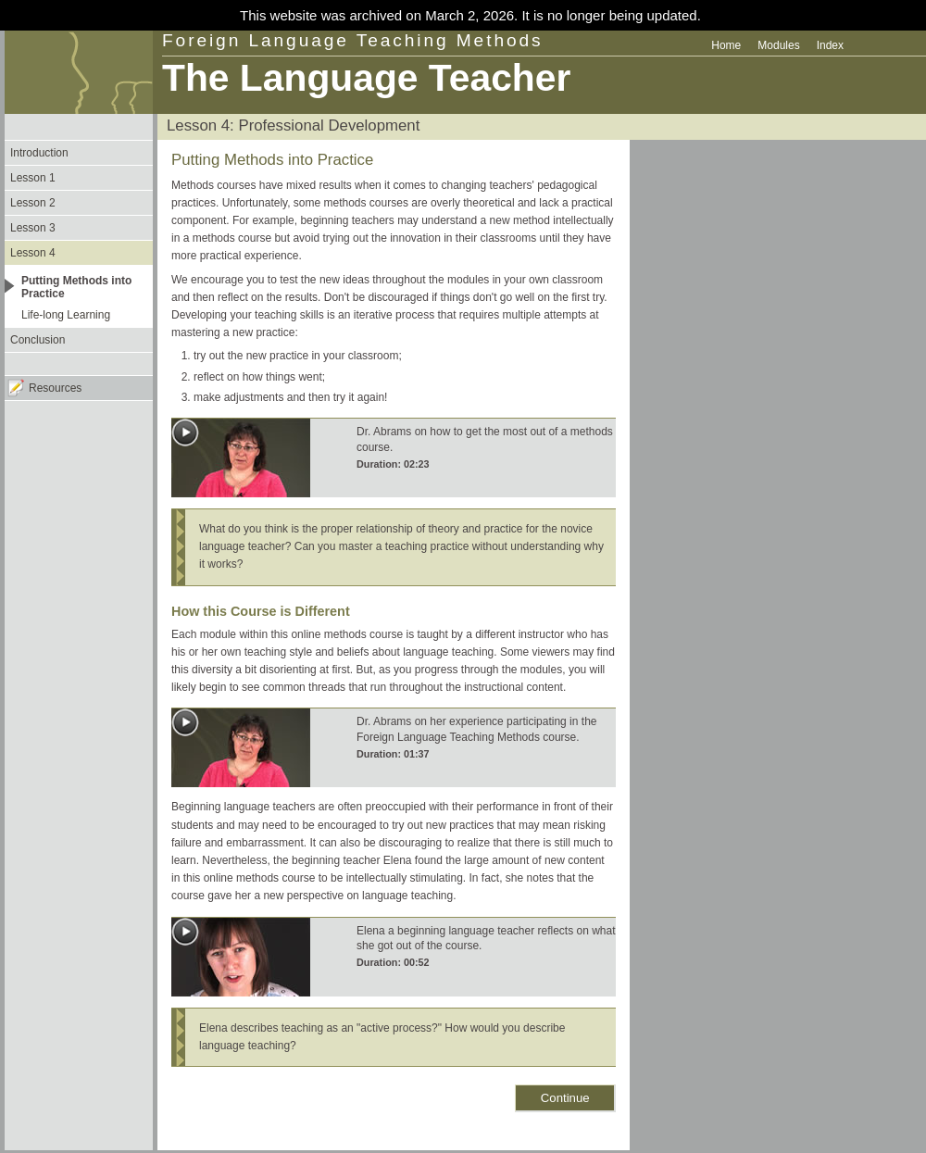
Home (726, 45)
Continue (565, 1098)
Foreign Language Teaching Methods (353, 40)
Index (830, 45)
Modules (778, 45)
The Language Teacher (366, 77)
